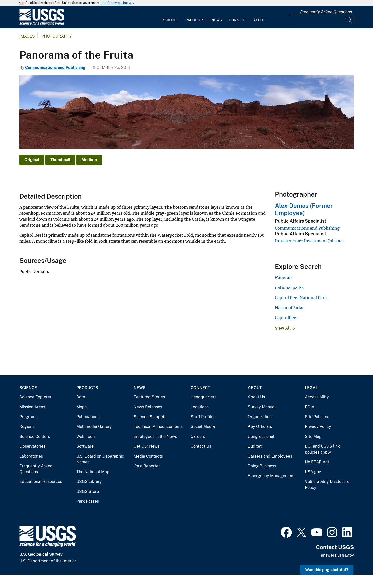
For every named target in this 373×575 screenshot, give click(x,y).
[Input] (321, 20)
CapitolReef (286, 317)
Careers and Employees (270, 456)
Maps (81, 407)
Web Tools (86, 436)
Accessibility (317, 397)
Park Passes (87, 501)
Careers (198, 436)
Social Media (203, 426)
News (216, 20)
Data (80, 397)
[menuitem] (171, 17)
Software (85, 446)
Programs (28, 416)
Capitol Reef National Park (301, 297)
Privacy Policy (318, 426)
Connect (237, 20)
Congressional (261, 436)
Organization (260, 416)
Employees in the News (155, 436)
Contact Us (201, 446)
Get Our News (147, 446)
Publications (87, 416)
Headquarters (203, 397)
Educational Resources (40, 481)
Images (27, 36)
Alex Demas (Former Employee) (304, 209)
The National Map (92, 471)
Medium (89, 159)
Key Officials (260, 426)
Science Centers (34, 436)
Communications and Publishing (55, 67)
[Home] (41, 24)
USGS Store (87, 491)
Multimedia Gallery (94, 426)
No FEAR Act (317, 462)
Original (31, 159)
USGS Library (89, 481)
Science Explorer (35, 397)
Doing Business (262, 466)
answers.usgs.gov (337, 555)
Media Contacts (148, 456)
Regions (26, 426)
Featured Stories (149, 397)
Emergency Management (271, 475)
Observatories (32, 446)
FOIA (309, 407)
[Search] (349, 20)
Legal (311, 387)
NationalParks (289, 307)
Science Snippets (150, 416)
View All (285, 328)
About (259, 20)
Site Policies (316, 416)
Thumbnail (60, 159)
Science (171, 20)
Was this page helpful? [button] (326, 569)
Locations (200, 407)
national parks (289, 287)
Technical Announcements (158, 426)
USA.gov (313, 471)
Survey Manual (262, 407)
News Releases (148, 407)
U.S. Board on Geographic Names (100, 459)
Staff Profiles (203, 416)
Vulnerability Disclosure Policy (327, 484)
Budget (255, 446)
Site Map (313, 436)
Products (195, 20)
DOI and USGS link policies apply (322, 449)
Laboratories (31, 456)
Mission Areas (32, 407)
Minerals (283, 277)
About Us (256, 397)
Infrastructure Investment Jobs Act (309, 240)
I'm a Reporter (147, 466)
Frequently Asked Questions (326, 12)
